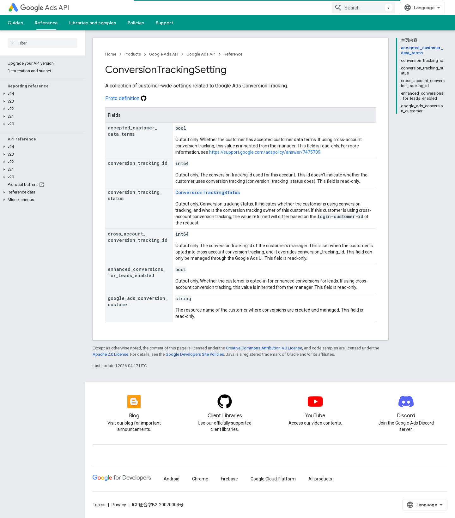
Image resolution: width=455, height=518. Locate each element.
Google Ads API (163, 54)
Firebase (229, 478)
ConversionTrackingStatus (207, 192)
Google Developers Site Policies (195, 354)
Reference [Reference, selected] (46, 23)
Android (171, 478)
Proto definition (126, 98)
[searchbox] (42, 43)
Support (164, 23)
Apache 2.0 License (110, 354)
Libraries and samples (92, 23)
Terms (99, 504)
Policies (136, 23)
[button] (41, 94)
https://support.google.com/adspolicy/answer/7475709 (264, 152)
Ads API (44, 7)
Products (132, 54)
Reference (233, 54)
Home (110, 54)
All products (320, 478)
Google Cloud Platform (273, 478)
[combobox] (363, 7)
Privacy (119, 504)
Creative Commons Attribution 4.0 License (264, 348)
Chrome (200, 478)
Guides (15, 23)
